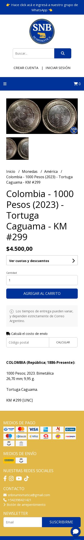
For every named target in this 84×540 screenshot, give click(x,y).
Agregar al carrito (42, 293)
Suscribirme (61, 522)
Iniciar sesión (58, 67)
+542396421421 (17, 500)
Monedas (30, 171)
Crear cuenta (26, 67)
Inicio (11, 171)
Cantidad (11, 272)
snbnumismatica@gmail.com (26, 495)
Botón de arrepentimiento (24, 504)
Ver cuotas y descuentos (29, 261)
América (51, 171)
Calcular (63, 342)
